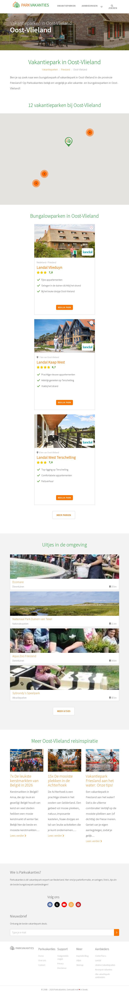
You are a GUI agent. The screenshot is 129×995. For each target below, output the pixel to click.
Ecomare (18, 582)
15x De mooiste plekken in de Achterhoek (60, 780)
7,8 (51, 272)
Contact (41, 965)
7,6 (51, 462)
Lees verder (18, 835)
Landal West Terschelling (56, 457)
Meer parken (64, 515)
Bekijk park (64, 307)
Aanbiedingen (89, 5)
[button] (68, 142)
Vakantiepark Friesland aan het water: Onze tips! (100, 780)
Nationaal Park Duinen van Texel (32, 619)
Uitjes (78, 960)
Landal (98, 960)
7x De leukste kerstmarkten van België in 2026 (24, 780)
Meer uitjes (63, 711)
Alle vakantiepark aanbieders (102, 976)
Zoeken (113, 7)
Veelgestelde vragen (62, 957)
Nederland (42, 262)
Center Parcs (100, 955)
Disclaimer (61, 968)
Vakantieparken (66, 5)
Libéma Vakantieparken (105, 965)
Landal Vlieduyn (49, 267)
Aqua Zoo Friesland (24, 656)
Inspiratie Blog (82, 955)
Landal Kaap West (51, 362)
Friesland (65, 69)
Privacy (60, 963)
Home (41, 955)
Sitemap (79, 965)
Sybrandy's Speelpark (26, 693)
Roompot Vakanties (103, 969)
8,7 (54, 367)
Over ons (42, 960)
